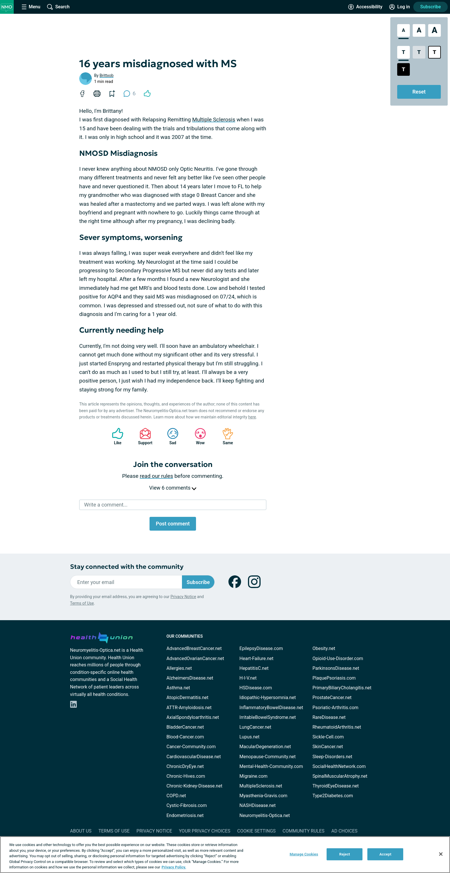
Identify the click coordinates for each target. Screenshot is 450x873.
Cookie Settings (256, 831)
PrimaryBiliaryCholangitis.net (342, 687)
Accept (385, 854)
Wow (197, 436)
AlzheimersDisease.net (189, 678)
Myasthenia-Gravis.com (263, 795)
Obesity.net (324, 648)
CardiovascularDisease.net (193, 756)
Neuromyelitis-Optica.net (264, 815)
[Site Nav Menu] (31, 7)
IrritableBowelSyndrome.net (267, 717)
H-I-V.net (248, 678)
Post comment (173, 524)
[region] (225, 854)
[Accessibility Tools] (365, 7)
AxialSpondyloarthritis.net (192, 717)
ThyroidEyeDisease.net (336, 786)
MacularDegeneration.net (265, 746)
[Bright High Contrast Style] (434, 52)
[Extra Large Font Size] (434, 30)
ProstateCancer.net (332, 697)
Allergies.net (179, 668)
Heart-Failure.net (256, 658)
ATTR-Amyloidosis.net (189, 707)
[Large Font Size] (419, 30)
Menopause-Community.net (267, 756)
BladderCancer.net (185, 727)
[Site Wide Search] (58, 7)
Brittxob (107, 75)
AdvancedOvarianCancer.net (195, 658)
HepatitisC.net (253, 668)
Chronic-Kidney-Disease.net (194, 786)
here (252, 417)
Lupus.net (249, 737)
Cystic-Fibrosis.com (186, 805)
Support (143, 436)
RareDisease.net (329, 717)
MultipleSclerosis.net (260, 786)
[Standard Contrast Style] (403, 52)
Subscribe (430, 6)
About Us (81, 831)
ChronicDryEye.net (185, 766)
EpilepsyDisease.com (261, 648)
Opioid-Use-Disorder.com (338, 658)
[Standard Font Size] (403, 30)
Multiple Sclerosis (213, 119)
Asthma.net (178, 687)
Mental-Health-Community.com (271, 766)
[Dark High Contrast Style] (403, 69)
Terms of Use (82, 603)
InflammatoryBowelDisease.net (271, 707)
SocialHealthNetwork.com (339, 766)
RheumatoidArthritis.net (337, 727)
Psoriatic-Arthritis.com (335, 707)
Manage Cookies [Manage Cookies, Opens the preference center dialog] (304, 854)
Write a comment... (105, 505)
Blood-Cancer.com (185, 737)
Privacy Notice (183, 596)
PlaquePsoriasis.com (334, 678)
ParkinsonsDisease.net (336, 668)
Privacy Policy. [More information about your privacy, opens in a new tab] (174, 867)
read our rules (156, 476)
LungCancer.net (255, 727)
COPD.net (176, 795)
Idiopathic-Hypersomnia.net (267, 697)
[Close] (441, 854)
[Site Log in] (399, 7)
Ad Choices (344, 831)
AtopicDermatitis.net (187, 697)
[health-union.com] (101, 636)
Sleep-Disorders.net (332, 756)
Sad (170, 436)
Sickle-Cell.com (328, 737)
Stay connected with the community (126, 567)
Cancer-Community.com (191, 746)
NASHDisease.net (257, 805)
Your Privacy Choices (204, 831)
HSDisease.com (255, 687)
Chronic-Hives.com (185, 776)
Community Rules (304, 831)
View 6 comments (172, 488)
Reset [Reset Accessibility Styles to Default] (419, 92)
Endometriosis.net (184, 815)
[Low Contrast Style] (419, 52)
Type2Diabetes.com (333, 795)
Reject (344, 854)
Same (225, 436)
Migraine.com (253, 776)
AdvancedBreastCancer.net (194, 648)
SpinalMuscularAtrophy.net (340, 776)
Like (114, 436)
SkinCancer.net (328, 746)
